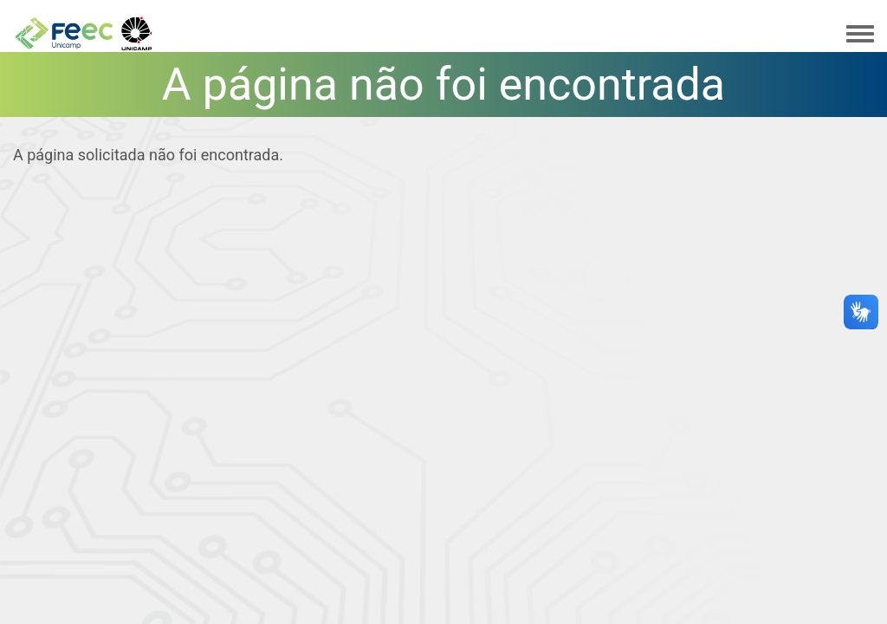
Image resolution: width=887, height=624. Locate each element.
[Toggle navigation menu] (860, 34)
